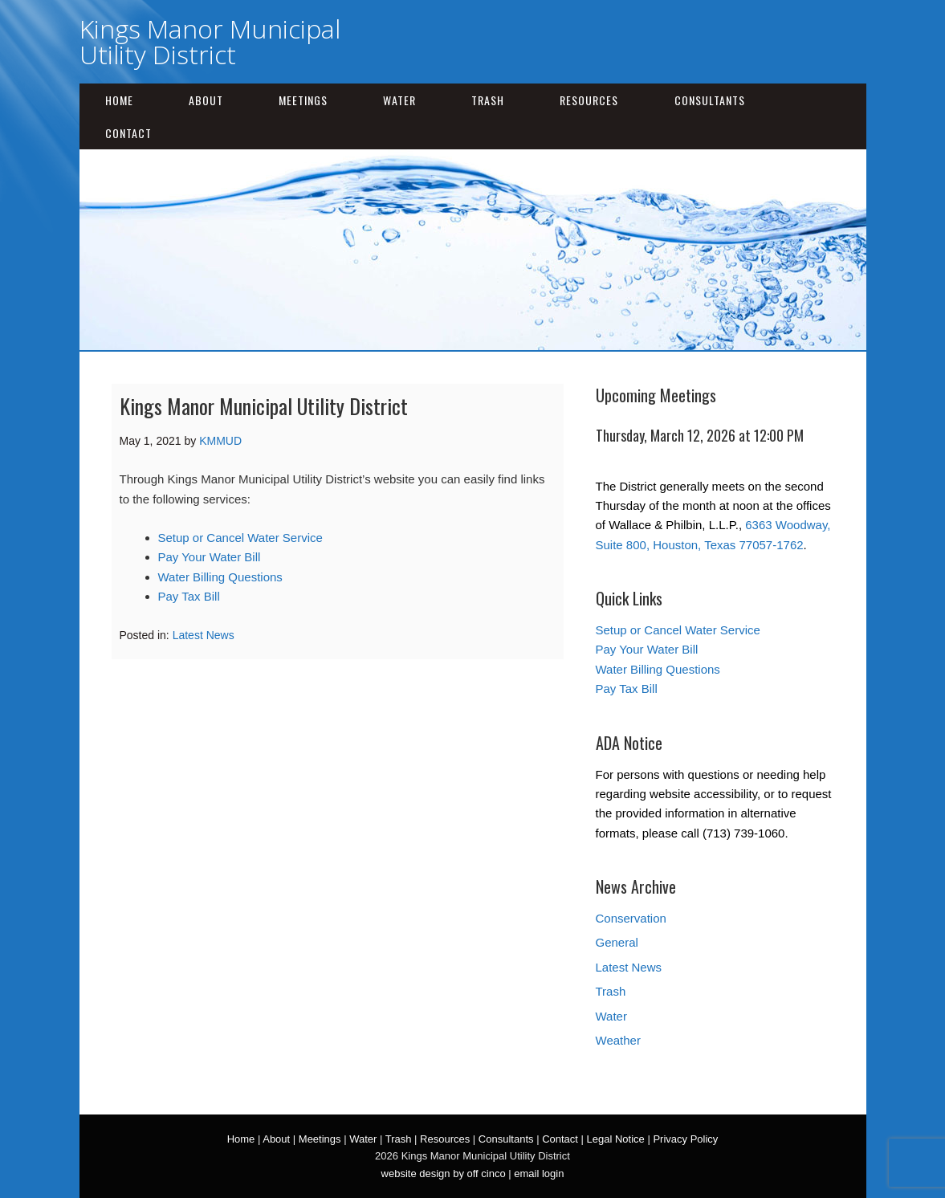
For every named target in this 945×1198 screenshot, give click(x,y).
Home (119, 100)
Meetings (303, 100)
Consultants (709, 100)
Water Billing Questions (220, 577)
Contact (128, 132)
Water (399, 100)
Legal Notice (616, 1139)
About (206, 100)
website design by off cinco (443, 1173)
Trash (487, 100)
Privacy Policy (685, 1139)
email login (539, 1173)
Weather (618, 1040)
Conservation (631, 918)
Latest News (203, 635)
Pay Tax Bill (189, 596)
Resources (589, 100)
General (617, 942)
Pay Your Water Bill (209, 557)
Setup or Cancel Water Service (240, 537)
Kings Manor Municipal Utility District (209, 41)
